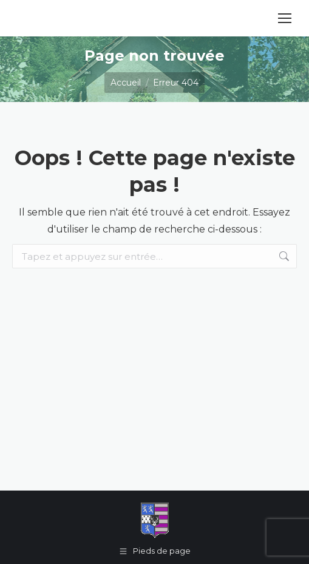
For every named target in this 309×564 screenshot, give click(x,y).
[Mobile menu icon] (285, 18)
